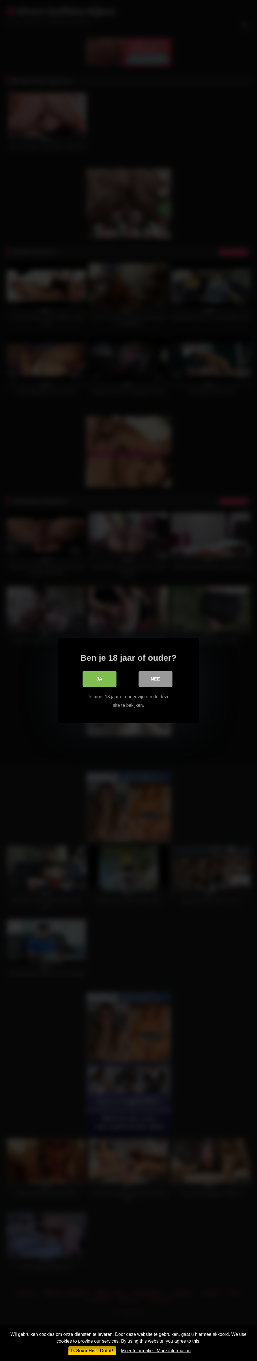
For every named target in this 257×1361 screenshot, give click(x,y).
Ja (99, 679)
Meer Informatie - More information (156, 1350)
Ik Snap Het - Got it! (92, 1350)
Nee (155, 679)
